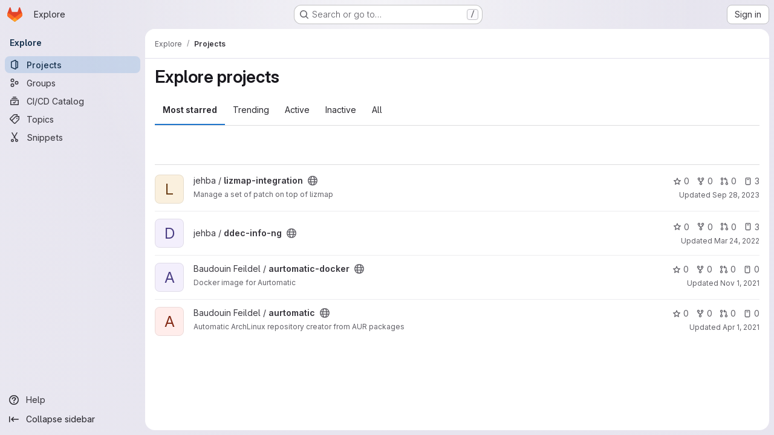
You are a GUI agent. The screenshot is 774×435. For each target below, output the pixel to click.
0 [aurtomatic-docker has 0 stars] (680, 269)
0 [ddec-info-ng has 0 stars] (681, 227)
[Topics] (72, 119)
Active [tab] (297, 110)
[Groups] (72, 82)
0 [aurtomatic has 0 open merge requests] (728, 313)
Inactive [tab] (340, 110)
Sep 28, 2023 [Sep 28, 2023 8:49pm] (735, 194)
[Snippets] (72, 137)
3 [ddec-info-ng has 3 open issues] (751, 227)
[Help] (72, 400)
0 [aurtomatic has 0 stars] (680, 313)
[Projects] (72, 64)
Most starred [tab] (190, 110)
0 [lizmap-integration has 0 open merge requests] (728, 181)
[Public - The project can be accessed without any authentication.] (312, 180)
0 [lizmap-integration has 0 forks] (705, 181)
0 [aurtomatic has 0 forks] (704, 313)
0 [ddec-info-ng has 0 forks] (705, 227)
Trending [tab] (251, 110)
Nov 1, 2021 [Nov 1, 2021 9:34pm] (739, 283)
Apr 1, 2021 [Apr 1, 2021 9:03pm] (741, 327)
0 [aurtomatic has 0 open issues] (751, 313)
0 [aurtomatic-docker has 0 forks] (704, 269)
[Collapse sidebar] (72, 419)
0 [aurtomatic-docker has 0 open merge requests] (728, 269)
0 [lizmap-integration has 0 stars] (681, 181)
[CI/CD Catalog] (72, 100)
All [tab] (377, 110)
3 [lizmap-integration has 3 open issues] (751, 181)
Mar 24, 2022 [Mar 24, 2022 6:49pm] (736, 240)
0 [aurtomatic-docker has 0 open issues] (751, 269)
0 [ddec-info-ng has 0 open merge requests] (728, 227)
